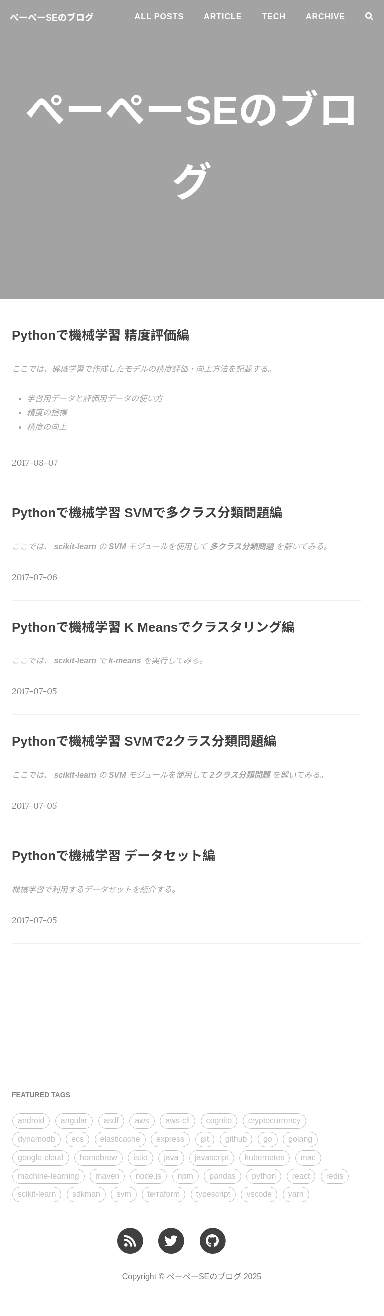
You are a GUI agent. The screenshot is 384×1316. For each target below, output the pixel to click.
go (268, 1139)
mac (308, 1157)
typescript (213, 1194)
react (301, 1176)
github (237, 1139)
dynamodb (37, 1139)
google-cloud (41, 1157)
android (31, 1120)
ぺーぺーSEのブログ (52, 18)
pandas (223, 1176)
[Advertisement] (87, 1016)
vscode (259, 1194)
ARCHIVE (326, 16)
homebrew (99, 1157)
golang (300, 1139)
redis (335, 1176)
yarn (296, 1194)
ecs (78, 1139)
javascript (212, 1157)
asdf (111, 1120)
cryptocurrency (274, 1120)
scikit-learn (37, 1194)
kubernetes (264, 1157)
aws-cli (178, 1120)
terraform (164, 1194)
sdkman (86, 1194)
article (223, 16)
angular (74, 1120)
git (205, 1139)
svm (123, 1194)
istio (141, 1157)
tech (274, 16)
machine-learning (49, 1176)
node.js (149, 1176)
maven (108, 1176)
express (170, 1139)
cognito (219, 1120)
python (264, 1176)
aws (142, 1120)
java (171, 1157)
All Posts (159, 16)
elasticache (120, 1139)
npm (186, 1176)
